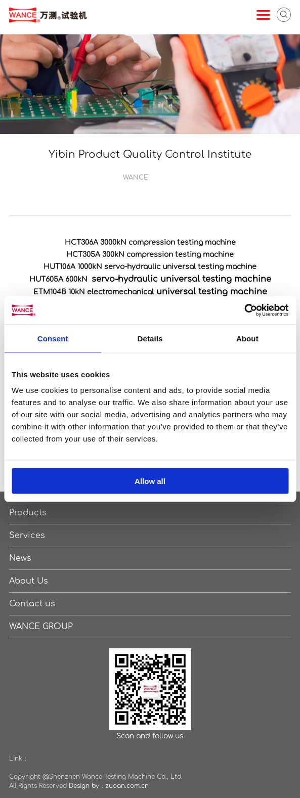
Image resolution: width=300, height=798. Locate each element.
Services (27, 535)
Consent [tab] (52, 338)
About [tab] (247, 338)
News (20, 558)
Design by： (87, 785)
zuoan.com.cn (127, 785)
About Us (28, 581)
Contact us (32, 603)
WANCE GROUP (41, 626)
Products (28, 512)
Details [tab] (150, 338)
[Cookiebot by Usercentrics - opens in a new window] (244, 310)
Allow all (150, 481)
